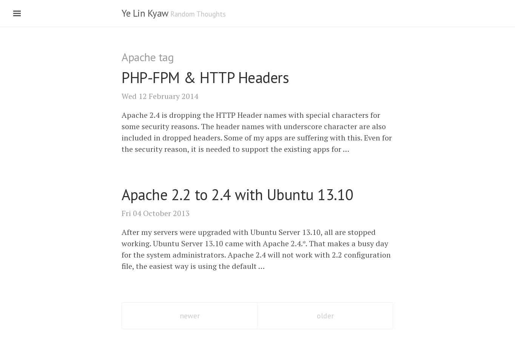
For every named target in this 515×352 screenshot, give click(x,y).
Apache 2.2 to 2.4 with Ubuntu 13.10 (237, 194)
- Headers (205, 77)
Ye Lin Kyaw (145, 13)
